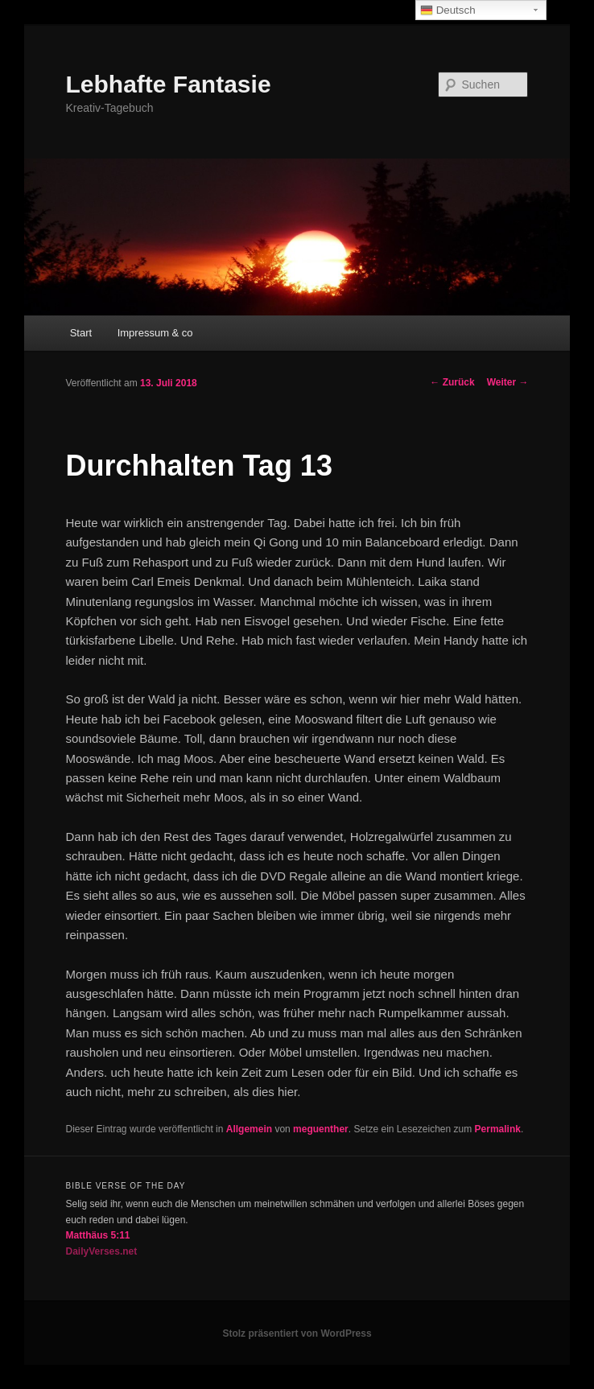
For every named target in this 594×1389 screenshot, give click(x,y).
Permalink (498, 1129)
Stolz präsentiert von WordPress (296, 1333)
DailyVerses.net (102, 1251)
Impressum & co (155, 333)
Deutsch (448, 10)
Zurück (452, 382)
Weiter (508, 382)
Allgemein (249, 1129)
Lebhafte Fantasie (168, 84)
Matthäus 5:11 (98, 1235)
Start (81, 333)
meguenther (321, 1129)
